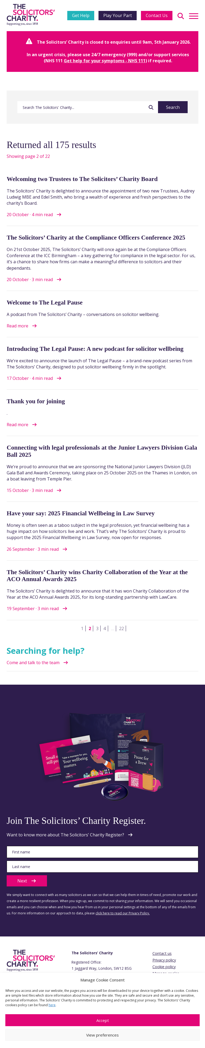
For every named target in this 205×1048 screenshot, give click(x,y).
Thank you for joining (36, 401)
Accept (102, 1020)
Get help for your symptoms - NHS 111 (104, 61)
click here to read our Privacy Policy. (123, 913)
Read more (17, 326)
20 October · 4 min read (30, 214)
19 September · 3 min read (33, 608)
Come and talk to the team (33, 662)
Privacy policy (164, 960)
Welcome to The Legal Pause (44, 302)
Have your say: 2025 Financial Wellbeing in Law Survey (81, 513)
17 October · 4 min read (30, 378)
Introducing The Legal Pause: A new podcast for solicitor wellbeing (95, 348)
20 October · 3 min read (30, 279)
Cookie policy (164, 966)
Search (173, 107)
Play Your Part (117, 15)
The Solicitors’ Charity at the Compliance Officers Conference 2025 (96, 237)
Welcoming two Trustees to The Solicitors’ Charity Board (82, 178)
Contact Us (157, 15)
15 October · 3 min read (30, 490)
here (52, 1005)
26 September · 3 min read (33, 549)
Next (26, 881)
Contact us (162, 953)
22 (121, 628)
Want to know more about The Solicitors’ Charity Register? (65, 835)
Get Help (80, 15)
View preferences (102, 1035)
